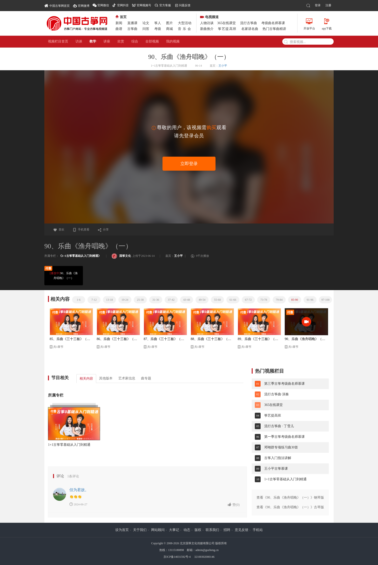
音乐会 (185, 29)
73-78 (263, 299)
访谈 (78, 41)
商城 (169, 29)
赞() (234, 504)
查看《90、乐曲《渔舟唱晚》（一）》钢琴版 (290, 497)
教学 (92, 41)
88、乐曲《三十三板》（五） (212, 339)
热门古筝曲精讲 (274, 29)
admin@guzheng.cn (207, 550)
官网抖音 (123, 5)
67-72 (248, 299)
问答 (145, 29)
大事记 (174, 530)
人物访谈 (207, 23)
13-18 (109, 299)
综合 (134, 41)
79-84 (279, 299)
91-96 (310, 299)
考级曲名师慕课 (273, 23)
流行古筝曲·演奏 (276, 394)
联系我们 (212, 530)
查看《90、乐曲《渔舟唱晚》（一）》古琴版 (290, 507)
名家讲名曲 (249, 29)
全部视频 (152, 41)
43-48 (186, 299)
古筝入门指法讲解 (277, 458)
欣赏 (120, 41)
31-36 (155, 299)
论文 (145, 23)
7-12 (94, 299)
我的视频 (173, 41)
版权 (198, 530)
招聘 (226, 530)
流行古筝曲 (248, 23)
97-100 (325, 299)
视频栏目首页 (58, 41)
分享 (103, 229)
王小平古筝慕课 (276, 468)
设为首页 (122, 530)
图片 (169, 23)
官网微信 (103, 5)
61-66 (233, 299)
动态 (186, 530)
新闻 (118, 23)
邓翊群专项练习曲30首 (281, 447)
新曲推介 (207, 29)
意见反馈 (241, 530)
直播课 (132, 23)
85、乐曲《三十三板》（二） (71, 339)
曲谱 (118, 29)
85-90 (294, 299)
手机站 (258, 530)
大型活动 (184, 23)
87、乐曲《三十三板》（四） (165, 339)
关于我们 (140, 530)
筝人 (157, 23)
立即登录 (189, 163)
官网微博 (83, 5)
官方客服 (165, 5)
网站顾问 (158, 530)
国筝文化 (121, 256)
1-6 (79, 299)
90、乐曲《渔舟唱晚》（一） (63, 275)
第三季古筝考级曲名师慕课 (284, 383)
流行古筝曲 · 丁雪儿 (279, 426)
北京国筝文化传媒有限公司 (197, 543)
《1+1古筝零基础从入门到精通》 (80, 256)
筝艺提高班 (227, 29)
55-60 (217, 299)
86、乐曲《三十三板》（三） (118, 339)
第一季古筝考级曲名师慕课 (284, 437)
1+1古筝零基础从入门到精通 (69, 444)
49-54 (202, 299)
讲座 (106, 41)
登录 (318, 5)
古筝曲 (132, 29)
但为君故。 (79, 490)
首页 (121, 17)
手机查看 (81, 229)
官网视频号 (144, 5)
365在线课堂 (226, 23)
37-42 (171, 299)
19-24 (125, 299)
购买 (211, 127)
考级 (157, 29)
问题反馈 (184, 5)
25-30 (140, 299)
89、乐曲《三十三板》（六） (259, 339)
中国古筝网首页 (57, 5)
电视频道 (209, 17)
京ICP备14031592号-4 (177, 556)
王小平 (222, 65)
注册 (328, 5)
